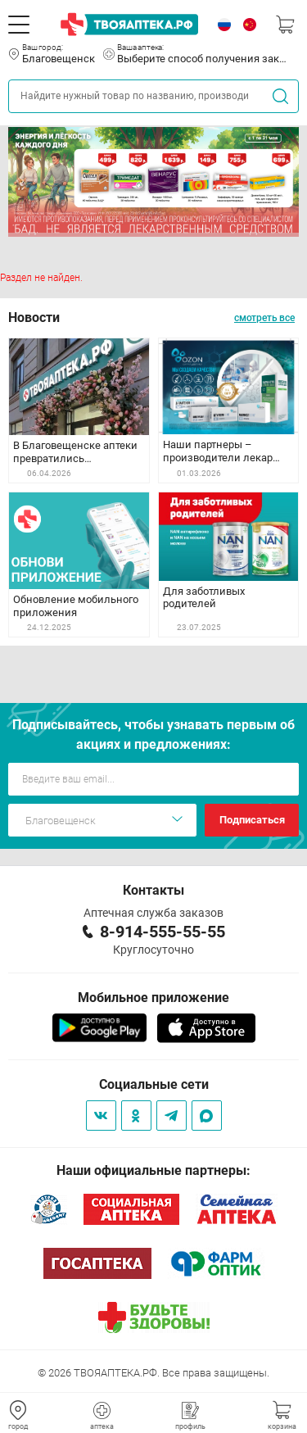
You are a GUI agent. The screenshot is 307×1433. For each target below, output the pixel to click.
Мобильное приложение (153, 997)
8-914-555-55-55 (162, 931)
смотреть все (264, 318)
